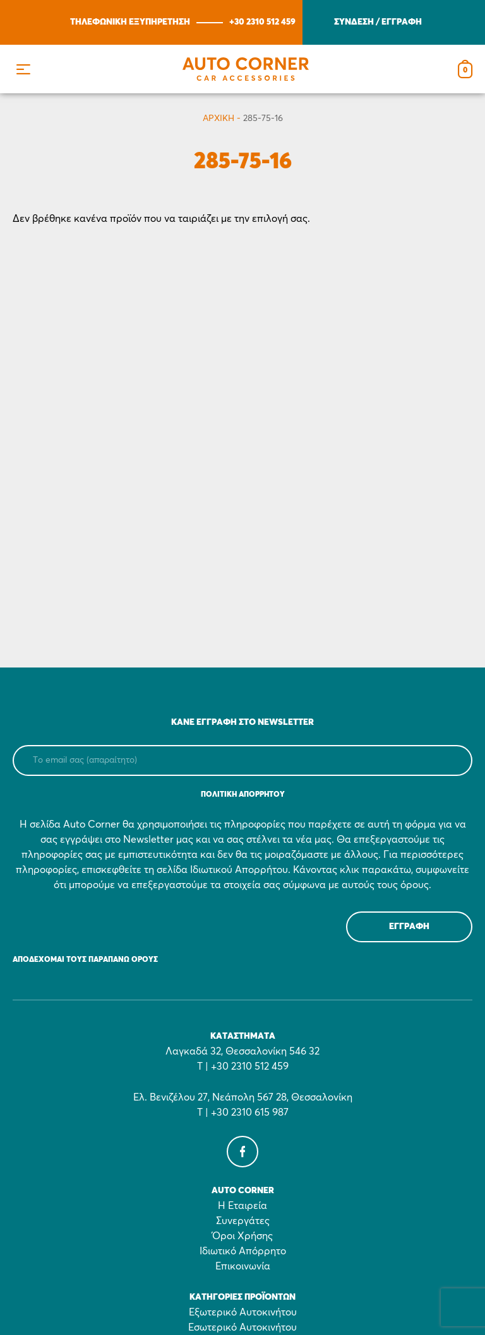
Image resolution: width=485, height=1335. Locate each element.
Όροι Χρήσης (242, 1236)
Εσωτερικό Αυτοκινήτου (242, 1327)
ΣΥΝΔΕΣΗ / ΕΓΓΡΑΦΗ (378, 22)
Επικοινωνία (242, 1266)
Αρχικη (218, 118)
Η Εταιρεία (242, 1206)
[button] (23, 69)
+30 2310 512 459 (262, 22)
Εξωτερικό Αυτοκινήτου (243, 1312)
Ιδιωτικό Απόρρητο (243, 1251)
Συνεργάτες (243, 1221)
